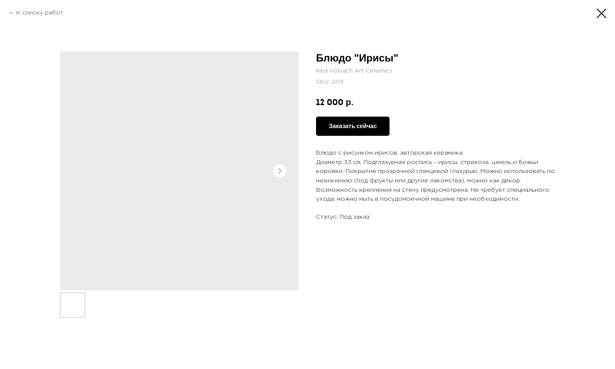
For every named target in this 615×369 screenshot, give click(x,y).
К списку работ (39, 12)
